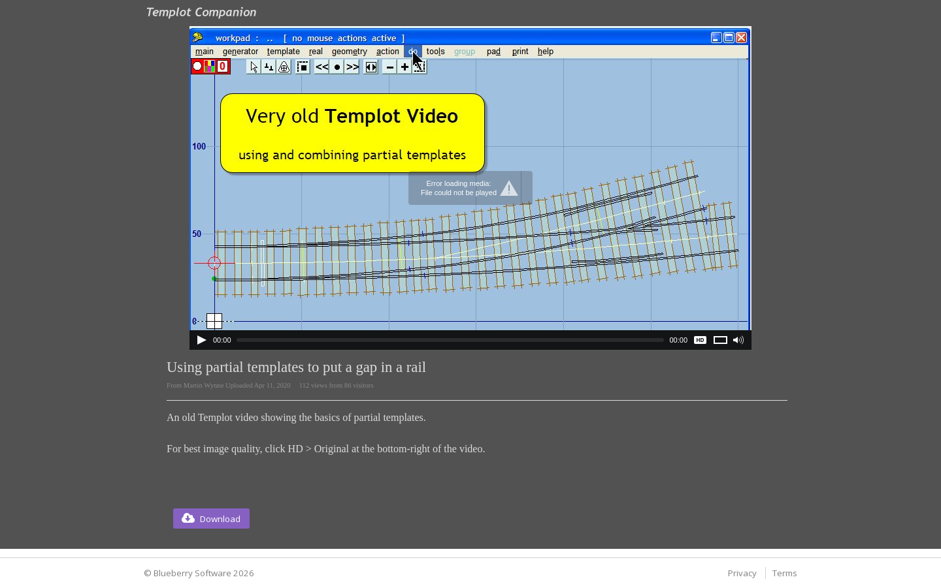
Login (782, 9)
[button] (211, 518)
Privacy (742, 573)
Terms (784, 573)
